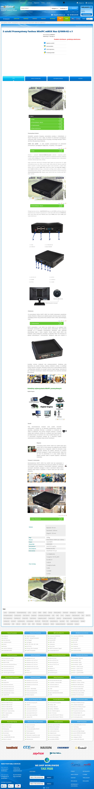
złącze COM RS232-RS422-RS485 (56, 684)
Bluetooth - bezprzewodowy (8, 702)
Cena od (67, 11)
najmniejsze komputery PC (31, 694)
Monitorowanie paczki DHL (35, 766)
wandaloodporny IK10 (7, 641)
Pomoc (43, 3)
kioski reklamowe (6, 631)
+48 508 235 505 (72, 15)
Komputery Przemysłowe (35, 624)
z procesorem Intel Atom (8, 676)
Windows (39, 615)
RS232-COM (45, 612)
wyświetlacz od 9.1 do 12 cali (32, 657)
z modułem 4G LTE (76, 639)
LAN (53, 606)
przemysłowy (30, 612)
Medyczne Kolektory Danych (78, 694)
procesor (13, 612)
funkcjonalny (18, 606)
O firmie (30, 3)
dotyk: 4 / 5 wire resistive (8, 651)
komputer (34, 606)
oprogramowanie (67, 609)
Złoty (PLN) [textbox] (89, 18)
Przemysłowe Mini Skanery (82, 646)
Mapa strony (74, 766)
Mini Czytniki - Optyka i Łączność (12, 690)
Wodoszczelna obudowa (54, 718)
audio (5, 604)
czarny (34, 604)
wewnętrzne (5, 627)
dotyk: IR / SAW (6, 653)
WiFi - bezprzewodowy (7, 704)
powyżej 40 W (6, 673)
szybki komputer (75, 612)
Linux (62, 606)
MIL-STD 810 (29, 637)
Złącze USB (5, 708)
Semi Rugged (29, 631)
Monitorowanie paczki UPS (35, 772)
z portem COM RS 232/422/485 (79, 724)
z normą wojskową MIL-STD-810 (32, 720)
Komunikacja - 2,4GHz (77, 655)
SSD (67, 612)
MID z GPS (75, 633)
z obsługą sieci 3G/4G (77, 728)
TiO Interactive (89, 787)
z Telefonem (75, 635)
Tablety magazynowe (30, 724)
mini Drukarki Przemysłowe (55, 694)
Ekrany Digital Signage (12, 713)
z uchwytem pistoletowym (78, 696)
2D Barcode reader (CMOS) (78, 684)
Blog (67, 18)
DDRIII (44, 604)
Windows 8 (46, 615)
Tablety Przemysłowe (30, 627)
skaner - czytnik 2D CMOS (78, 664)
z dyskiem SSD (6, 686)
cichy (29, 604)
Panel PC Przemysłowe (12, 646)
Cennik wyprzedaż (46, 781)
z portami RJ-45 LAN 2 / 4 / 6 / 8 (79, 716)
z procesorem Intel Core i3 (8, 657)
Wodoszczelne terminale (78, 700)
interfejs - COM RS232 (54, 700)
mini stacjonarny (8, 609)
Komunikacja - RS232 (77, 653)
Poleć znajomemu (50, 49)
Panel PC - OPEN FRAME (31, 680)
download (65, 604)
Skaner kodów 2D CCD (7, 698)
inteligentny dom (53, 724)
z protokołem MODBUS (54, 730)
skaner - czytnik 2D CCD (78, 662)
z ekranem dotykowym (7, 639)
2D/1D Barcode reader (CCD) (79, 682)
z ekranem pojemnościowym (9, 664)
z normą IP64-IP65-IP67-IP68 (9, 728)
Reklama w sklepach (7, 730)
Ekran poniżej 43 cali (7, 716)
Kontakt (49, 3)
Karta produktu (49, 46)
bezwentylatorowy (21, 604)
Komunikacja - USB (77, 651)
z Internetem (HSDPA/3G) (55, 627)
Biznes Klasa (52, 637)
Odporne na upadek (30, 718)
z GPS (51, 686)
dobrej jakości (57, 604)
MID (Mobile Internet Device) (82, 624)
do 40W (4, 671)
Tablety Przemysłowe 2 (59, 668)
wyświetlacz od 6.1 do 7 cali (31, 653)
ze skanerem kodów (77, 641)
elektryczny (80, 604)
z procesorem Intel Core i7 (8, 662)
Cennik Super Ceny (46, 783)
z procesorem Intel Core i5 (8, 659)
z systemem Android (77, 720)
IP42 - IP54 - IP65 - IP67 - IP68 (32, 635)
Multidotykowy (6, 720)
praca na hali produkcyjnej (55, 726)
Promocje (25, 18)
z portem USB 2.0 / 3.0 (77, 726)
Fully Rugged (28, 633)
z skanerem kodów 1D (54, 676)
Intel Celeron (26, 606)
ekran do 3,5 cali (53, 649)
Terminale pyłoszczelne (77, 708)
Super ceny (16, 18)
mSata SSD (25, 609)
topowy (82, 612)
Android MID (75, 631)
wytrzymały (70, 615)
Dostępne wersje (58, 70)
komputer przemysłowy (44, 606)
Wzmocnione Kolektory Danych (79, 698)
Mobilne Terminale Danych (78, 686)
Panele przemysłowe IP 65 (31, 684)
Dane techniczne (36, 70)
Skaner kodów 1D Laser (8, 694)
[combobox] (54, 7)
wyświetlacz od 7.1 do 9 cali (31, 655)
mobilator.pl (17, 609)
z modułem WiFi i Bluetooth (78, 730)
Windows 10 (28, 664)
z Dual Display (76, 718)
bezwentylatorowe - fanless (8, 649)
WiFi (33, 615)
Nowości (35, 18)
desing (50, 604)
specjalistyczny (54, 612)
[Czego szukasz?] (73, 8)
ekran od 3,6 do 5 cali (54, 651)
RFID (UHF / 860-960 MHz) (78, 676)
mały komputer (76, 606)
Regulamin (36, 3)
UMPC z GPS (52, 633)
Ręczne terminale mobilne (82, 690)
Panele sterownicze (58, 713)
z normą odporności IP (54, 641)
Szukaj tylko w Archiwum (27, 11)
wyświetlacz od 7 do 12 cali (31, 671)
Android (4, 635)
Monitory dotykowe (30, 686)
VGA (29, 615)
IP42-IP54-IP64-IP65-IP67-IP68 (56, 671)
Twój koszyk (86, 769)
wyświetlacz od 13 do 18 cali (32, 673)
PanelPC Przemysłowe (30, 641)
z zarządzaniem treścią (7, 722)
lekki (57, 606)
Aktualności (23, 3)
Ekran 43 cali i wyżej (7, 718)
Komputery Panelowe (35, 668)
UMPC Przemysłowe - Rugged (56, 639)
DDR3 (39, 604)
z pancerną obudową (30, 716)
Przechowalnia (87, 14)
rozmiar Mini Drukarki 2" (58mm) (56, 706)
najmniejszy (33, 609)
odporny (59, 609)
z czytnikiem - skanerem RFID (55, 673)
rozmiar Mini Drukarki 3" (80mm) (56, 708)
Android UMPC (53, 631)
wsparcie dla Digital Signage (78, 722)
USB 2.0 (18, 615)
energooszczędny (8, 606)
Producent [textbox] (63, 8)
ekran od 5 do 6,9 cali (54, 653)
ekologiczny (73, 604)
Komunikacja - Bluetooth (78, 649)
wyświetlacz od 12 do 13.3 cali (32, 659)
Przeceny (43, 18)
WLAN (52, 615)
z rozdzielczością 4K (7, 633)
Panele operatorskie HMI (55, 716)
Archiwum (52, 18)
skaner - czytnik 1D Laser (78, 657)
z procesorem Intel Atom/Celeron (10, 655)
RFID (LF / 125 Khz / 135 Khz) (78, 673)
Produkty (6, 19)
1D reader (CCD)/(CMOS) (78, 680)
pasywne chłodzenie (79, 609)
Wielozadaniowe (29, 730)
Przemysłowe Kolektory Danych (58, 646)
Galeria (80, 70)
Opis (13, 69)
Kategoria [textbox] (54, 8)
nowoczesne (52, 609)
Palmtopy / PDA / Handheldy (32, 639)
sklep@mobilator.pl (58, 15)
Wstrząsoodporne (30, 722)
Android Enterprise (53, 664)
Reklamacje (74, 772)
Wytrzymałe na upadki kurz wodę (33, 726)
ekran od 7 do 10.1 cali (54, 655)
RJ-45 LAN (37, 612)
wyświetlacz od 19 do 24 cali (32, 676)
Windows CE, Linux (53, 662)
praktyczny (6, 612)
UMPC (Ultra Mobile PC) (59, 624)
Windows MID (75, 629)
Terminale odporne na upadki (79, 706)
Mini (83, 606)
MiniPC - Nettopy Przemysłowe (32, 629)
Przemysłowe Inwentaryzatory (79, 702)
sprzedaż (62, 612)
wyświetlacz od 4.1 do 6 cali (31, 651)
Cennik (46, 779)
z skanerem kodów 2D (54, 678)
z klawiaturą (52, 635)
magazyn (68, 606)
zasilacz (77, 615)
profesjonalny (21, 612)
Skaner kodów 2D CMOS (8, 700)
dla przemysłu (6, 724)
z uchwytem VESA (6, 726)
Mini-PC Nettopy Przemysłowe (12, 668)
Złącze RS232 (5, 706)
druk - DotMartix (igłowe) (55, 702)
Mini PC (88, 606)
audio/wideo (12, 604)
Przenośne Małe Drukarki (58, 690)
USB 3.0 (24, 615)
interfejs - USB (52, 696)
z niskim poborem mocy (54, 722)
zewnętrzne (5, 629)
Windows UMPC (53, 629)
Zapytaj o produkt (50, 43)
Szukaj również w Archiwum (50, 11)
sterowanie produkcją (54, 728)
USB (13, 615)
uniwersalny (7, 615)
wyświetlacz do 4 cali (30, 649)
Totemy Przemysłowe (12, 624)
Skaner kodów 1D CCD (7, 696)
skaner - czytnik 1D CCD (78, 659)
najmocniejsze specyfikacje (31, 706)
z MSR (51, 680)
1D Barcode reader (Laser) (78, 678)
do (73, 11)
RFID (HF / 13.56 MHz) (77, 671)
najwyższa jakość (42, 609)
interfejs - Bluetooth (54, 698)
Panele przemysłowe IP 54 (31, 682)
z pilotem (28, 696)
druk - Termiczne (53, 704)
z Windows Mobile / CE (77, 704)
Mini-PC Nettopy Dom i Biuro (35, 690)
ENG (78, 18)
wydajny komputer (60, 615)
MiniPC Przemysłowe (81, 713)
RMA (60, 18)
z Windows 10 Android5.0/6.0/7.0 (33, 728)
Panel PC (28, 678)
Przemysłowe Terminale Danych (82, 668)
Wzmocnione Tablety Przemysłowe (35, 713)
